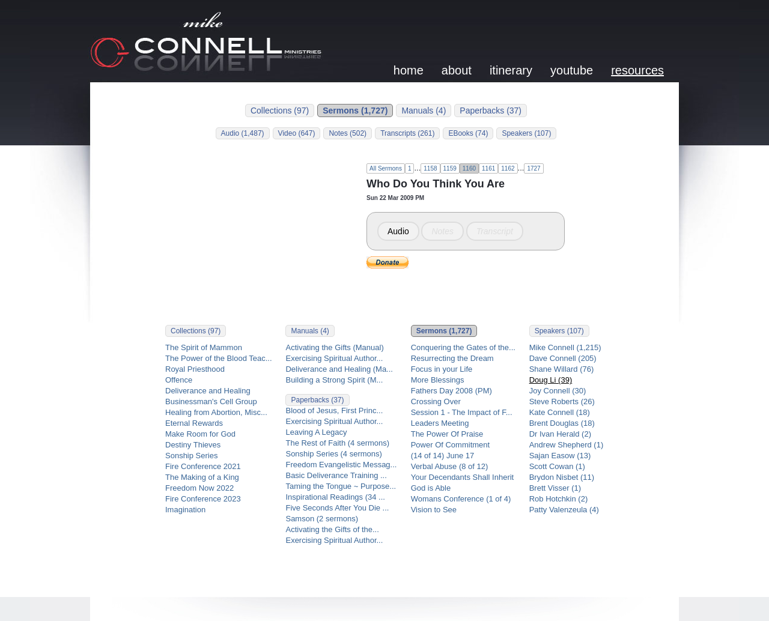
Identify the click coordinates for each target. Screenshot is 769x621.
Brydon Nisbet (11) (561, 477)
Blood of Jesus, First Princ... (334, 410)
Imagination (185, 509)
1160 (469, 168)
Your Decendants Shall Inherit (462, 477)
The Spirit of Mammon (203, 347)
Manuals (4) (423, 110)
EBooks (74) (468, 133)
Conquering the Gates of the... (463, 347)
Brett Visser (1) (555, 487)
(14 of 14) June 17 (443, 455)
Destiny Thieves (192, 444)
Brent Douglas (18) (562, 423)
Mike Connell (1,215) (565, 347)
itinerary (511, 70)
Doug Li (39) (551, 379)
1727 (533, 168)
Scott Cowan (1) (557, 466)
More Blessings (437, 379)
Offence (178, 379)
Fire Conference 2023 (203, 498)
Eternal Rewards (194, 423)
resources (637, 70)
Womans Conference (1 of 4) (461, 498)
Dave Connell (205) (563, 358)
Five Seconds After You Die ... (337, 507)
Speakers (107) (526, 133)
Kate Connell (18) (559, 412)
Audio (398, 231)
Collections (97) (280, 110)
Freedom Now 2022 (199, 487)
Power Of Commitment (450, 444)
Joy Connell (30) (557, 390)
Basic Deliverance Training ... (335, 475)
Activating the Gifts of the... (331, 529)
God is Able (431, 487)
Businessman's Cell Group (211, 401)
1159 (450, 168)
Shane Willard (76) (561, 369)
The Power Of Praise (447, 433)
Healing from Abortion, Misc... (216, 412)
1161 (488, 168)
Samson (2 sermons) (321, 518)
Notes (442, 231)
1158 (430, 168)
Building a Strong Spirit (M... (334, 379)
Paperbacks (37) (490, 110)
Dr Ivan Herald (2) (560, 433)
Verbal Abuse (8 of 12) (449, 466)
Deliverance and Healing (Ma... (338, 369)
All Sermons (385, 168)
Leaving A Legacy (316, 432)
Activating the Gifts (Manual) (334, 347)
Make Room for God (200, 433)
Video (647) (296, 133)
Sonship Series (191, 455)
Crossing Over (436, 401)
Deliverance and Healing (208, 390)
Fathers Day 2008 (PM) (451, 390)
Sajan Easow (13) (560, 455)
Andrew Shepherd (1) (566, 444)
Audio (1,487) (242, 133)
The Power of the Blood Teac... (218, 358)
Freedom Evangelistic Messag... (341, 464)
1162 (507, 168)
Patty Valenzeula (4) (564, 509)
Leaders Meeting (440, 423)
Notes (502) (347, 133)
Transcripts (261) (407, 133)
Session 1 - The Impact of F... (461, 412)
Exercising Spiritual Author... (334, 358)
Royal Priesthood (195, 369)
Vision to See (434, 509)
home (409, 70)
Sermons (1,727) (355, 110)
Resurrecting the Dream (452, 358)
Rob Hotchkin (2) (558, 498)
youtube (571, 70)
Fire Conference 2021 (203, 466)
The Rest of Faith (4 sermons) (337, 442)
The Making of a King (202, 477)
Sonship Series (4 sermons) (333, 453)
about (457, 70)
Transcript (494, 231)
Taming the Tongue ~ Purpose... (340, 486)
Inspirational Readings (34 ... (334, 496)
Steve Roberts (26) (562, 401)
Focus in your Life (442, 369)
